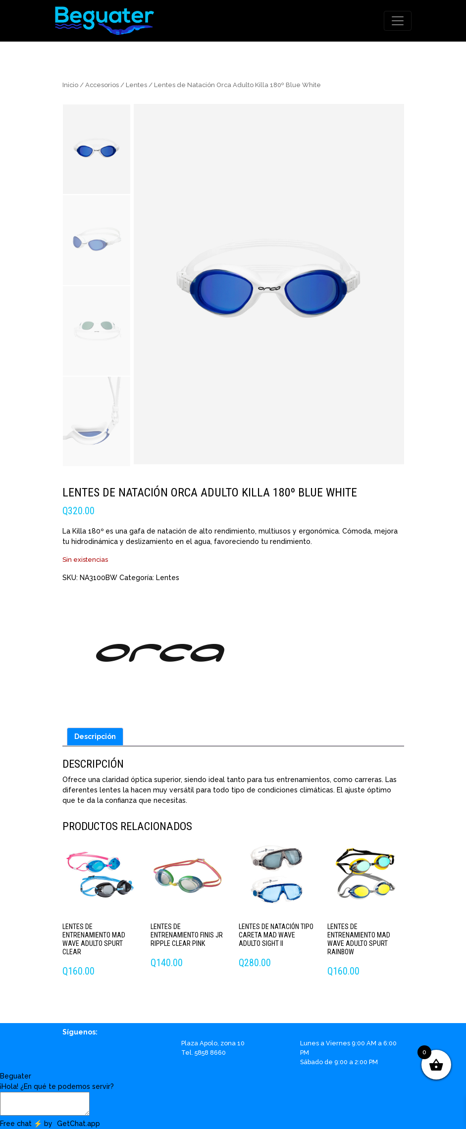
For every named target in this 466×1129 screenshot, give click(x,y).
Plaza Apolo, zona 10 (213, 1043)
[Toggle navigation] (398, 21)
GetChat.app (78, 1124)
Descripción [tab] (95, 736)
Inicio (70, 85)
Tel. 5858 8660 (203, 1052)
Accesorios (102, 85)
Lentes (136, 85)
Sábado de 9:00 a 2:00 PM (339, 1062)
